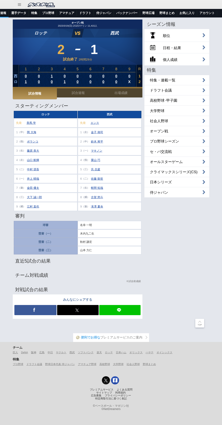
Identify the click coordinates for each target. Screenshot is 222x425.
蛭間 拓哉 (97, 187)
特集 (86, 13)
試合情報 (34, 93)
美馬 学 (31, 122)
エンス (95, 122)
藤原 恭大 (33, 150)
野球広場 (200, 13)
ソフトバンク (86, 352)
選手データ (70, 13)
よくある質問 (124, 389)
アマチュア (118, 13)
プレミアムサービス (101, 389)
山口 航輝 (33, 160)
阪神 (33, 352)
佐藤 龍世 (97, 178)
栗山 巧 (95, 160)
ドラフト (137, 13)
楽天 (99, 352)
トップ (7, 13)
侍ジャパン (155, 13)
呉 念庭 (95, 169)
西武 (114, 33)
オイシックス (164, 352)
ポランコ (32, 141)
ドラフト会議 (34, 364)
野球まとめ (149, 364)
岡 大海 (31, 132)
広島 (42, 352)
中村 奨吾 (33, 169)
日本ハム (121, 352)
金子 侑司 (97, 132)
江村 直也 (33, 206)
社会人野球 (133, 364)
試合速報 (52, 13)
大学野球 (118, 364)
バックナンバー (178, 13)
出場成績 (120, 93)
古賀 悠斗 (97, 197)
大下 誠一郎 (34, 197)
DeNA (24, 352)
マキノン (96, 150)
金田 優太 (33, 187)
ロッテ (40, 33)
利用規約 (120, 392)
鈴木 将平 (97, 141)
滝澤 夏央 (97, 206)
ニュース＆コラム (28, 13)
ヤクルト (61, 352)
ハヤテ (150, 352)
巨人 (15, 352)
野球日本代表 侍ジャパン (60, 364)
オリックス (136, 352)
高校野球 (104, 364)
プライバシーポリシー (118, 395)
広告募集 (96, 395)
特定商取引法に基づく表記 (111, 398)
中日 (50, 352)
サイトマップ (104, 392)
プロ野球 (100, 13)
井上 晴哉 (33, 178)
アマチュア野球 (87, 364)
